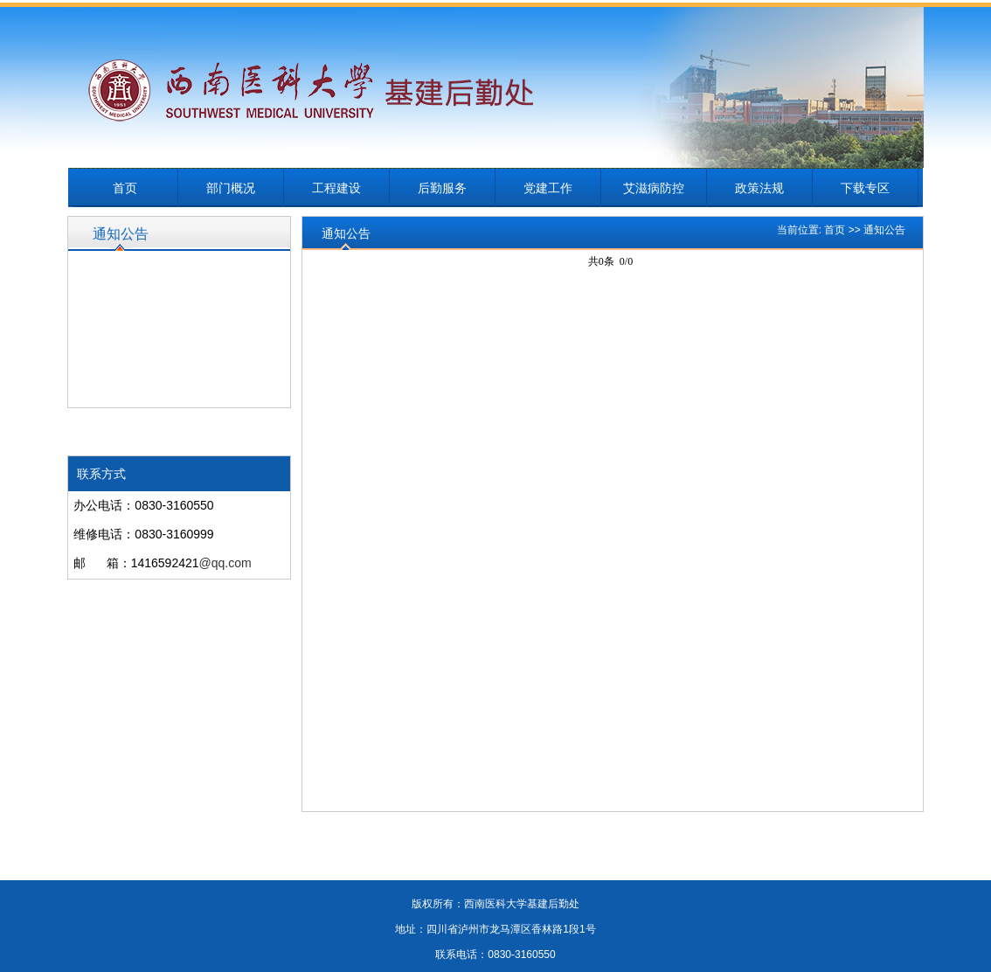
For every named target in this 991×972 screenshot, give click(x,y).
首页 (125, 188)
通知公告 (884, 230)
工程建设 (336, 188)
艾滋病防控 (653, 188)
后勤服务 (442, 188)
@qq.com (225, 563)
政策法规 (759, 188)
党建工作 (547, 188)
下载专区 (865, 188)
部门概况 (230, 188)
